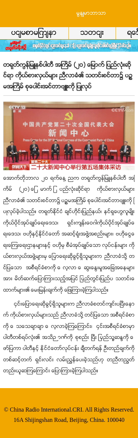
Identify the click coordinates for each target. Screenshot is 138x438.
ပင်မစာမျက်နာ (34, 33)
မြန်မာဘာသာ (91, 13)
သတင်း (92, 33)
